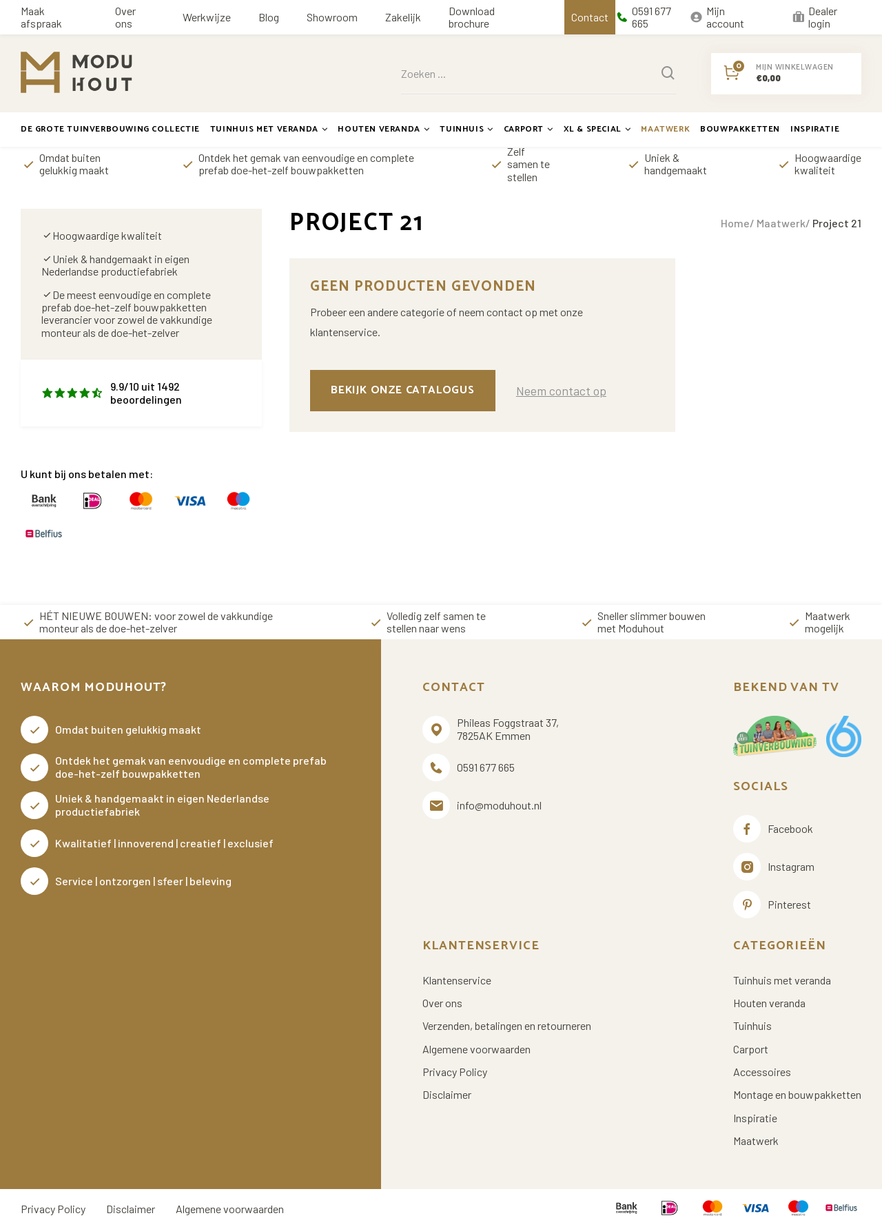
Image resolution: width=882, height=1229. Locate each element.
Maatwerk (665, 129)
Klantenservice (456, 980)
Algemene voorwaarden (476, 1049)
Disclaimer (446, 1094)
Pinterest (772, 904)
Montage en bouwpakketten (797, 1094)
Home (735, 223)
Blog (268, 17)
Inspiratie (814, 129)
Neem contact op (561, 390)
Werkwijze (207, 17)
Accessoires (762, 1072)
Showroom (332, 17)
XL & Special (597, 129)
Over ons (125, 17)
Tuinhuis (466, 129)
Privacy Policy (454, 1072)
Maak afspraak (41, 17)
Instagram (773, 866)
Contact (589, 17)
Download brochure (472, 17)
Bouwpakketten (740, 129)
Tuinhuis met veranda (269, 129)
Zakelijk (403, 17)
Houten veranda (383, 129)
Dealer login (814, 17)
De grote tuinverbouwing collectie (110, 129)
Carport (528, 129)
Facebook (773, 829)
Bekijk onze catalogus (403, 390)
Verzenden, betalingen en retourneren (506, 1026)
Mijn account (717, 17)
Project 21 (836, 222)
